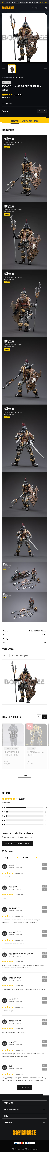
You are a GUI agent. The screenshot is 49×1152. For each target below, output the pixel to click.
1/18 (4, 656)
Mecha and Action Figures (19, 656)
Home (4, 77)
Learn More (43, 2)
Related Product (26, 121)
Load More (24, 1088)
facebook (39, 111)
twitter (44, 111)
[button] (44, 717)
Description (15, 121)
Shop (9, 77)
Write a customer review (17, 843)
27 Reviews (18, 94)
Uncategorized (17, 77)
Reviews (35, 121)
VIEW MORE (24, 775)
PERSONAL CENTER (46, 7)
